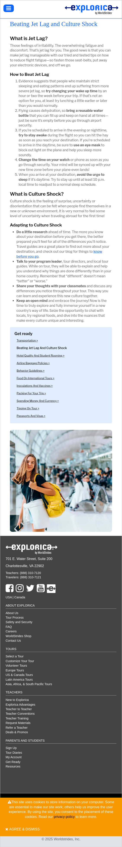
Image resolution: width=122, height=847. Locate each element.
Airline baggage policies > (33, 363)
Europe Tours (15, 670)
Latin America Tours (19, 679)
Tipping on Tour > (28, 408)
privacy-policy (64, 817)
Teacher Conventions (20, 713)
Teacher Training (17, 718)
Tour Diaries (14, 752)
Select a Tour (15, 656)
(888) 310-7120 (30, 573)
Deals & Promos (17, 732)
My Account (14, 757)
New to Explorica (17, 700)
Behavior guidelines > (30, 370)
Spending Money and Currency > (38, 400)
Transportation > (27, 340)
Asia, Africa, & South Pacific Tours (29, 684)
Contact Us (13, 640)
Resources (13, 766)
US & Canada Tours (19, 675)
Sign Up (11, 748)
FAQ (9, 627)
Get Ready (13, 762)
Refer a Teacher (16, 727)
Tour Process (15, 617)
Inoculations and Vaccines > (35, 385)
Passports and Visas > (31, 416)
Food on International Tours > (35, 378)
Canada (19, 597)
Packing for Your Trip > (31, 393)
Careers (11, 631)
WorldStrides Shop (18, 636)
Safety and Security (19, 622)
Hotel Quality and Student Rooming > (41, 355)
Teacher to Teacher (19, 709)
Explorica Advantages (20, 704)
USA (9, 597)
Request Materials (18, 723)
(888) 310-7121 (30, 577)
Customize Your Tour (20, 661)
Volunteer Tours (16, 665)
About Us (12, 613)
